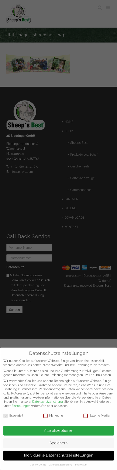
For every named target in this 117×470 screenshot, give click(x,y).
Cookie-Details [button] (38, 461)
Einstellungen (20, 403)
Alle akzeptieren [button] (58, 427)
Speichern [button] (58, 440)
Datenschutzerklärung (47, 398)
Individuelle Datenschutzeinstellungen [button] (58, 452)
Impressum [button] (81, 461)
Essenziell (13, 413)
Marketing (53, 413)
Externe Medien (97, 413)
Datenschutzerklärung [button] (61, 461)
